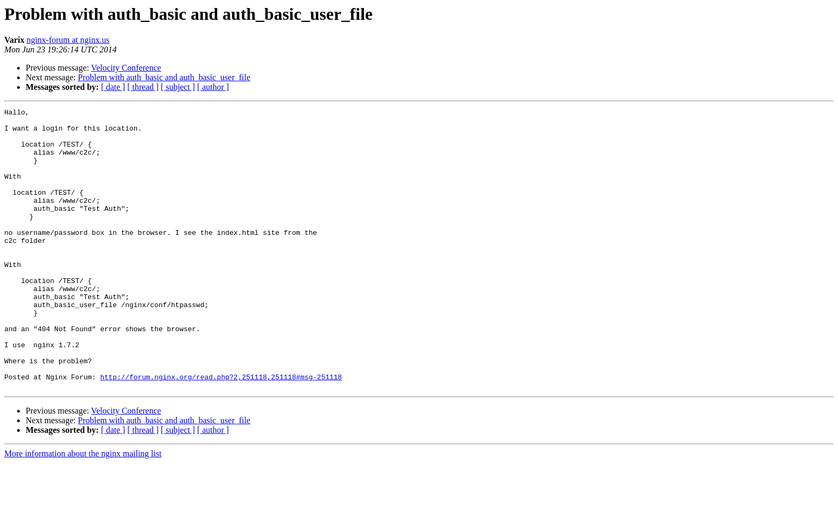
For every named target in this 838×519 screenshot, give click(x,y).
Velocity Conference (126, 67)
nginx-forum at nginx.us (68, 39)
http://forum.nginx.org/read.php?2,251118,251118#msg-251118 (221, 431)
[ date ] (113, 86)
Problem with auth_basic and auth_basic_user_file (164, 77)
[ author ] (213, 86)
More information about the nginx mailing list (82, 509)
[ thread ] (143, 86)
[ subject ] (178, 86)
